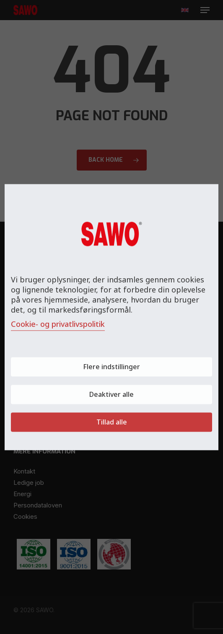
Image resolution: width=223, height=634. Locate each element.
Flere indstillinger (111, 366)
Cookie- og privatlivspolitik (58, 324)
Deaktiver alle (111, 394)
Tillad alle (111, 422)
